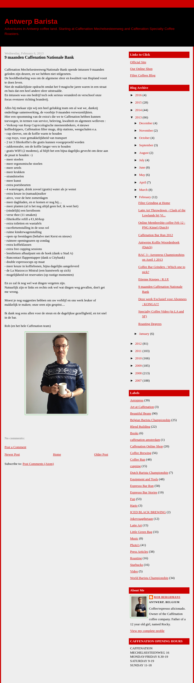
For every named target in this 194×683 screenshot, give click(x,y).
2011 (138, 351)
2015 (138, 102)
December (146, 123)
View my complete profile (147, 631)
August (144, 153)
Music (134, 538)
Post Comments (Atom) (38, 464)
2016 (138, 95)
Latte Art (136, 525)
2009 (138, 365)
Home (57, 454)
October (145, 138)
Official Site (138, 62)
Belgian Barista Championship (150, 420)
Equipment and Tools (144, 479)
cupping (135, 466)
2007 (138, 380)
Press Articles (139, 551)
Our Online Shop (141, 69)
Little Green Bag (141, 532)
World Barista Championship (149, 578)
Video (134, 571)
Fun (132, 499)
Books (134, 433)
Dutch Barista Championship (149, 472)
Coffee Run (137, 459)
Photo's (135, 545)
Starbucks (136, 565)
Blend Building (140, 426)
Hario (134, 505)
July (142, 160)
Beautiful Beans (140, 413)
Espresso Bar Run (142, 486)
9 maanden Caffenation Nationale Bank (39, 57)
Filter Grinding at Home (154, 203)
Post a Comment (15, 447)
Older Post (101, 454)
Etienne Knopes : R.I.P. (153, 279)
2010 (138, 358)
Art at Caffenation (142, 407)
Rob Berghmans (167, 597)
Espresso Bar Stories (143, 492)
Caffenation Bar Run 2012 (155, 235)
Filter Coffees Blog (142, 75)
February (145, 197)
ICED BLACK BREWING (148, 512)
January (144, 334)
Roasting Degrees (149, 324)
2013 (138, 117)
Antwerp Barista (31, 21)
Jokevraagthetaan (141, 519)
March (144, 190)
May (142, 175)
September (146, 145)
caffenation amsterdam (145, 440)
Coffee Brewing (140, 453)
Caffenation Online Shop (146, 446)
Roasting (136, 558)
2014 (138, 110)
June (142, 167)
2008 (138, 373)
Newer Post (12, 454)
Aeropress (136, 400)
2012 (138, 343)
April (143, 182)
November (146, 130)
